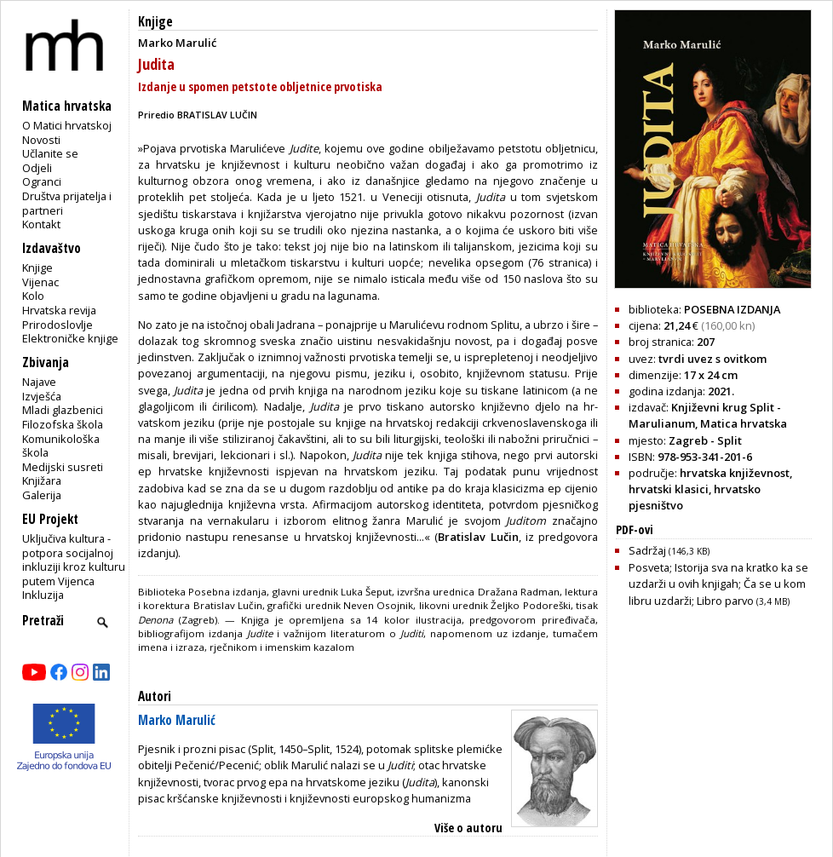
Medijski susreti (62, 467)
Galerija (41, 495)
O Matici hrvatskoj (67, 125)
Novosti (41, 139)
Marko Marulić (176, 720)
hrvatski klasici (669, 489)
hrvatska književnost (735, 472)
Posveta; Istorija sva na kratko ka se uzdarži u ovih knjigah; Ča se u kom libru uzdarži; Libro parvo (718, 583)
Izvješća (41, 396)
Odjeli (37, 167)
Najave (39, 381)
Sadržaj (669, 550)
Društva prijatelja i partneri (67, 203)
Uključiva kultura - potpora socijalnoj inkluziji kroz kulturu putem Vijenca (73, 560)
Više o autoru (468, 828)
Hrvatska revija (59, 310)
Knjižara (41, 480)
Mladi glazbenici (62, 409)
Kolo (33, 295)
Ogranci (41, 181)
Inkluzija (43, 594)
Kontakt (41, 224)
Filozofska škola (62, 424)
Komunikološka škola (61, 446)
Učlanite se (50, 153)
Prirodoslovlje (57, 324)
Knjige (37, 267)
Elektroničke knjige (70, 338)
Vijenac (40, 282)
